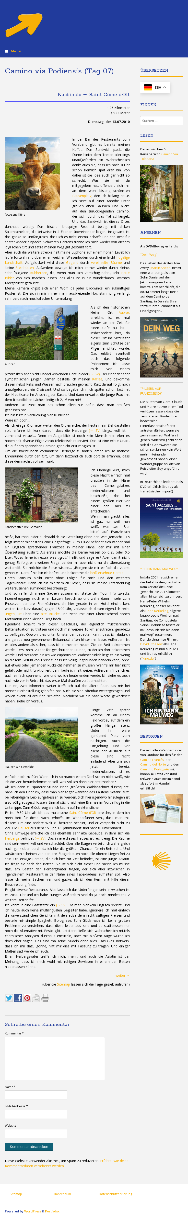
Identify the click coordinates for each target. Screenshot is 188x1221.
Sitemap (63, 984)
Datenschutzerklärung (115, 1194)
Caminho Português (155, 769)
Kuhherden (38, 272)
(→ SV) (94, 374)
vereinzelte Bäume (106, 262)
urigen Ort (13, 613)
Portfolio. (52, 1211)
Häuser (23, 828)
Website (10, 1125)
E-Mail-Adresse (16, 1106)
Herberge (12, 838)
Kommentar (14, 1033)
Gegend (72, 262)
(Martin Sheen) (160, 268)
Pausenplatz (82, 195)
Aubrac (124, 312)
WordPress (32, 1211)
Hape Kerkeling (156, 611)
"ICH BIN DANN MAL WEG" (159, 569)
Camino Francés (152, 759)
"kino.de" (148, 658)
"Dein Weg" (148, 254)
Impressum (62, 1194)
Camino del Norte (153, 764)
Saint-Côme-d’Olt (82, 812)
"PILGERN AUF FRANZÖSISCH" (151, 391)
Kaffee (97, 379)
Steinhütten (25, 267)
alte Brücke (50, 613)
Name (10, 1087)
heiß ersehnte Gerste (107, 572)
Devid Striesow (151, 644)
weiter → (123, 975)
